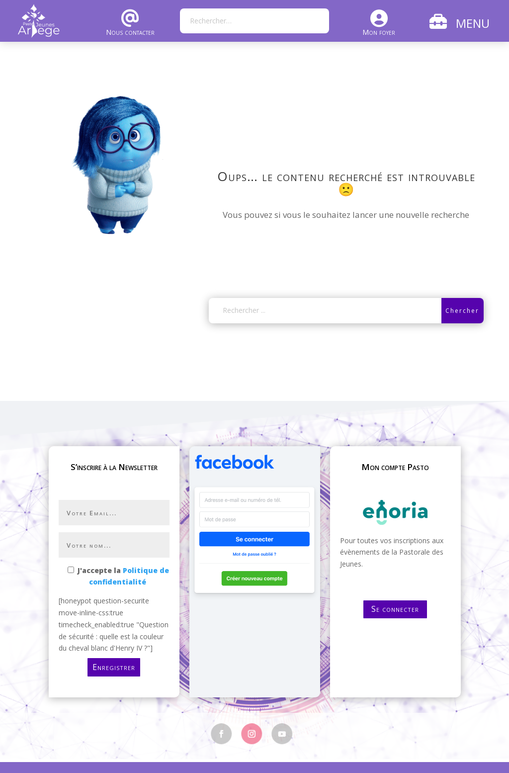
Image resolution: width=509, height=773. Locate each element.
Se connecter (395, 608)
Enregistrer (113, 667)
